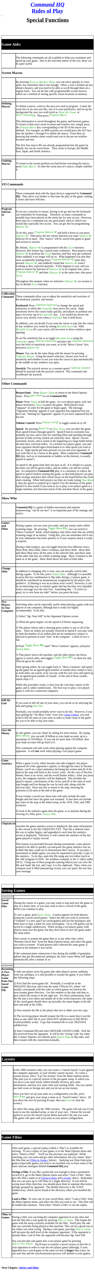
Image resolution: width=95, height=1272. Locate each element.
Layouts (66, 1178)
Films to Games (38, 1160)
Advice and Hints (29, 1267)
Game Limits (71, 714)
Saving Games (49, 1178)
